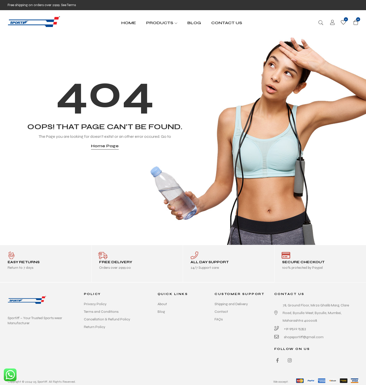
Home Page (105, 145)
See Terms (69, 5)
